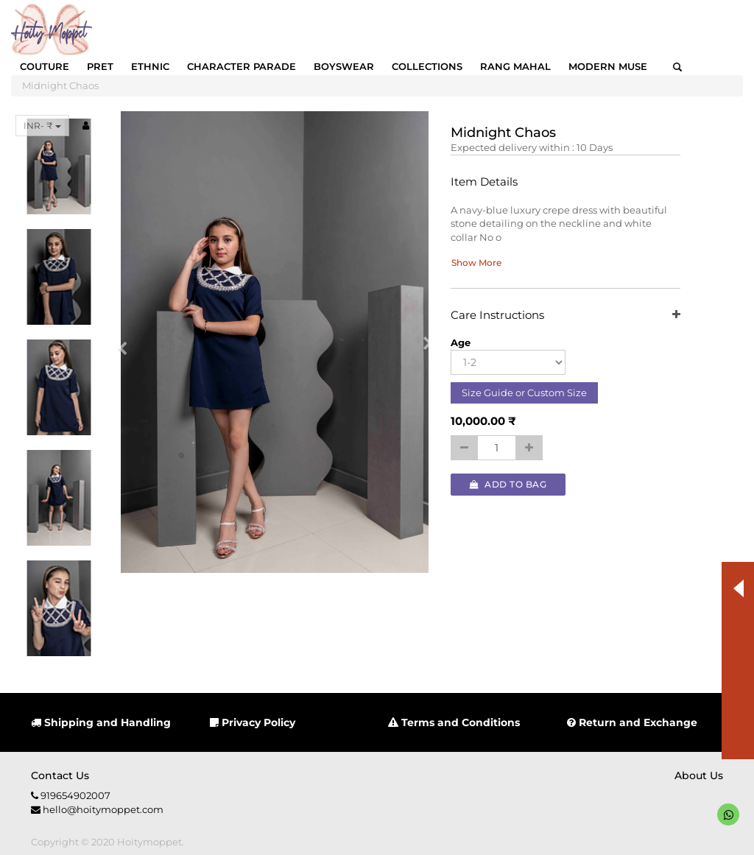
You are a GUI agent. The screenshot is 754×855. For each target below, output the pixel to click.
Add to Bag (508, 484)
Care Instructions (565, 315)
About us (698, 775)
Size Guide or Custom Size (524, 392)
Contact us (60, 775)
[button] (127, 342)
